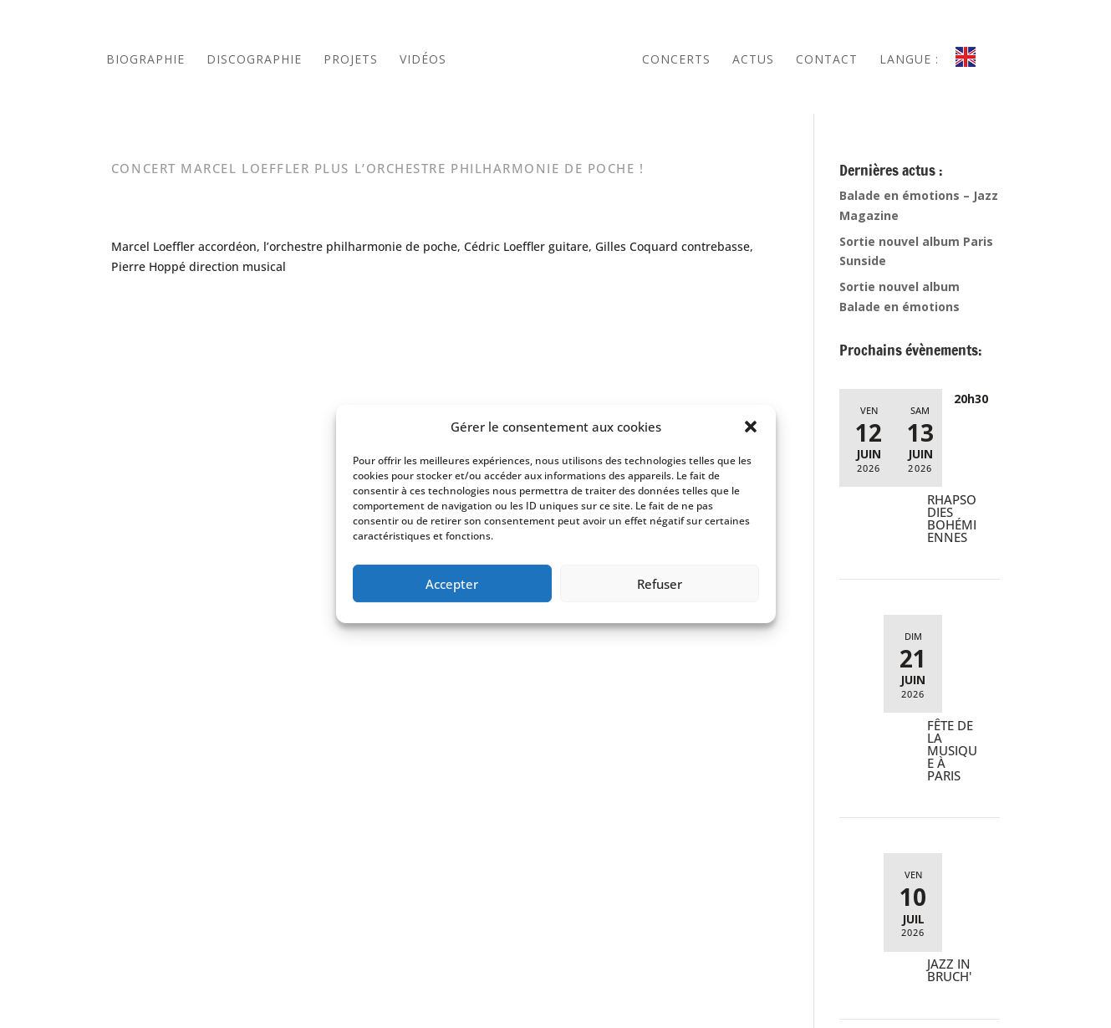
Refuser (659, 583)
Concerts (676, 58)
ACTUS (753, 58)
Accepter (452, 583)
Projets (351, 58)
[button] (750, 426)
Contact (827, 58)
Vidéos (423, 58)
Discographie (254, 58)
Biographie (145, 58)
